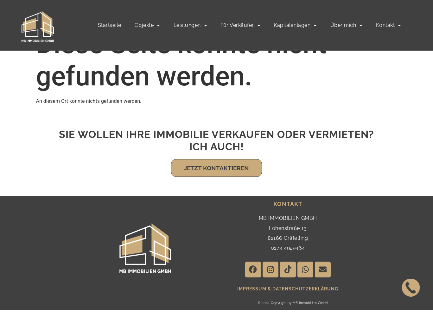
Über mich (346, 25)
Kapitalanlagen (295, 25)
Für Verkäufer (240, 25)
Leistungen (190, 25)
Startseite (109, 25)
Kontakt (388, 25)
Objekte (147, 25)
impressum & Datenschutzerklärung (287, 314)
